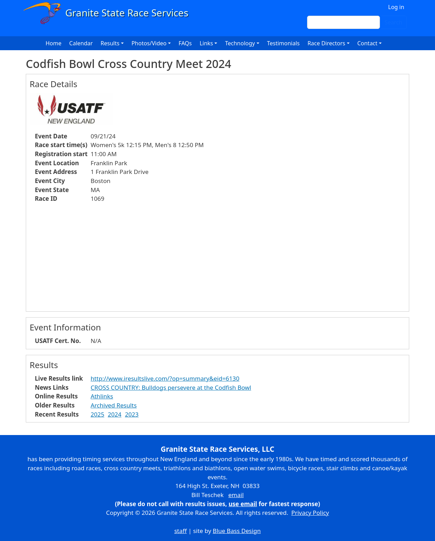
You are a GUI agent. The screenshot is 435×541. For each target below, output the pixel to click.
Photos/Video (149, 43)
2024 (114, 414)
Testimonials (283, 43)
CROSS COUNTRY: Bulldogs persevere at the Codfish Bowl (171, 387)
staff (180, 531)
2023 (131, 414)
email (236, 495)
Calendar (81, 43)
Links (206, 43)
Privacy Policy (310, 513)
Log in (396, 7)
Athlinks (102, 396)
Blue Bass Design (237, 531)
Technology (240, 43)
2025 (97, 414)
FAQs (185, 43)
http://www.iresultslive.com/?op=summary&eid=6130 (165, 378)
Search (393, 22)
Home (54, 43)
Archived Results (114, 405)
